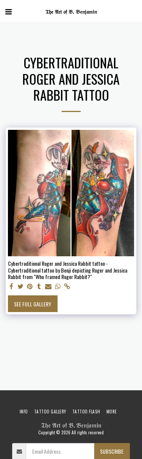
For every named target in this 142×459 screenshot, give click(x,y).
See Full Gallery (32, 304)
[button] (8, 11)
